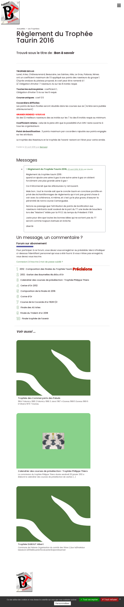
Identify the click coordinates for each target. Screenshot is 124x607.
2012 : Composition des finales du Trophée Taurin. (54, 270)
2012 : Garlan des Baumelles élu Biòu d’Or (40, 275)
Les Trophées (33, 29)
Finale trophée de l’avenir (33, 319)
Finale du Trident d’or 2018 (32, 314)
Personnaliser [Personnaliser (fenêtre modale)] (62, 603)
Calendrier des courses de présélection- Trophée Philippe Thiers (53, 281)
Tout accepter (89, 599)
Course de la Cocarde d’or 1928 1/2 (37, 303)
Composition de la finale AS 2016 (36, 292)
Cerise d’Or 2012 (27, 286)
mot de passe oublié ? (51, 261)
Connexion (21, 261)
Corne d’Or (24, 297)
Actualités (21, 29)
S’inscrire (33, 261)
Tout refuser (109, 599)
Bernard (43, 147)
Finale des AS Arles (28, 308)
